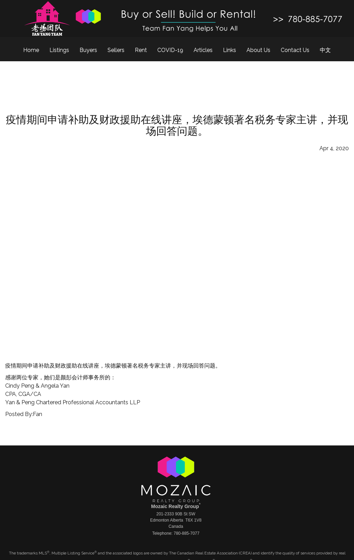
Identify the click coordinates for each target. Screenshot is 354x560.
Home (31, 50)
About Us (258, 50)
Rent (141, 50)
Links (229, 50)
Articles (203, 50)
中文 (325, 50)
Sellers (116, 50)
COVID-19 (170, 50)
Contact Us (295, 50)
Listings (59, 50)
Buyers (88, 50)
